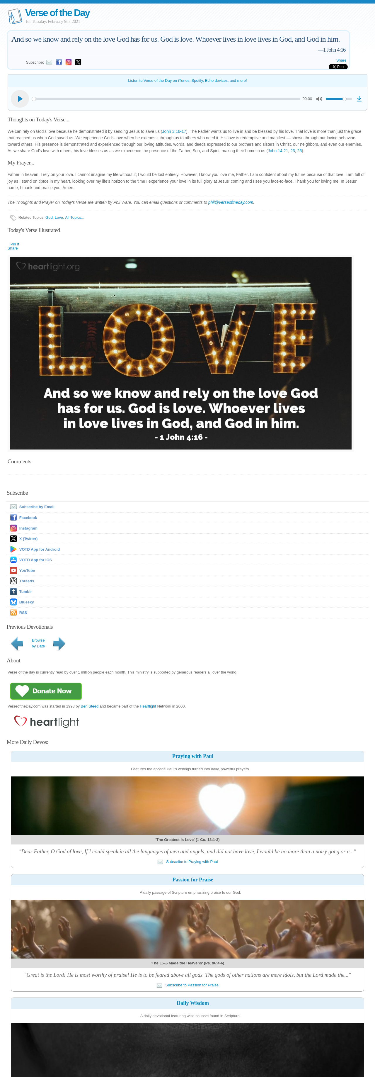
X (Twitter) (28, 539)
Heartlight (148, 706)
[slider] (166, 99)
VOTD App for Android (39, 549)
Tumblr (25, 591)
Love (59, 217)
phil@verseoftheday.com (230, 202)
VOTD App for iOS (35, 560)
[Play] (20, 99)
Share (341, 60)
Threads (26, 581)
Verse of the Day (57, 12)
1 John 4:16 (334, 50)
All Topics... (74, 217)
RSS (23, 612)
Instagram (28, 528)
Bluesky (26, 602)
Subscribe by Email (31, 507)
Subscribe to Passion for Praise (187, 985)
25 (299, 150)
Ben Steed (90, 706)
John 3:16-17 (174, 131)
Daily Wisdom (193, 1003)
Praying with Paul (192, 756)
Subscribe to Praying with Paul (187, 861)
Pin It (15, 244)
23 (292, 150)
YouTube (27, 570)
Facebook (28, 517)
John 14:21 (278, 150)
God (49, 217)
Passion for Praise (193, 880)
